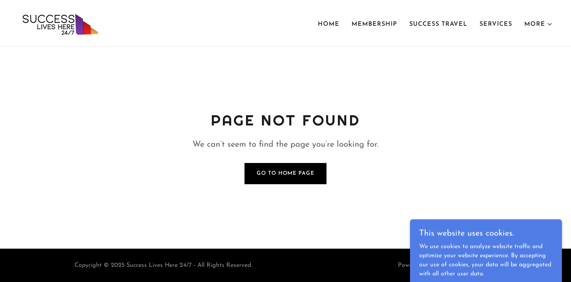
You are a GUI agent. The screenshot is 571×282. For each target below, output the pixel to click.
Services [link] (496, 24)
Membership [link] (374, 24)
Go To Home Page (285, 173)
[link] (59, 23)
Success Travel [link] (438, 24)
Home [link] (328, 24)
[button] (538, 24)
